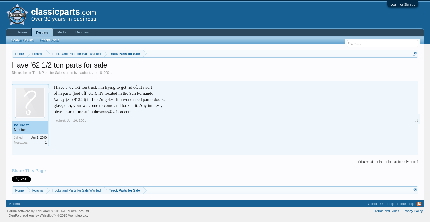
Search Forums (22, 40)
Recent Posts (49, 40)
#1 (416, 120)
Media (61, 32)
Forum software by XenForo (48, 211)
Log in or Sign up (402, 4)
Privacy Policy (412, 211)
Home (22, 32)
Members (82, 32)
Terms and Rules (387, 211)
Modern (14, 204)
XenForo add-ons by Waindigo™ (32, 215)
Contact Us (376, 204)
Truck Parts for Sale (47, 72)
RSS (419, 204)
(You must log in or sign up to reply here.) (388, 161)
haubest (84, 72)
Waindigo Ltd (77, 215)
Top (411, 204)
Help (390, 204)
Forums (42, 32)
